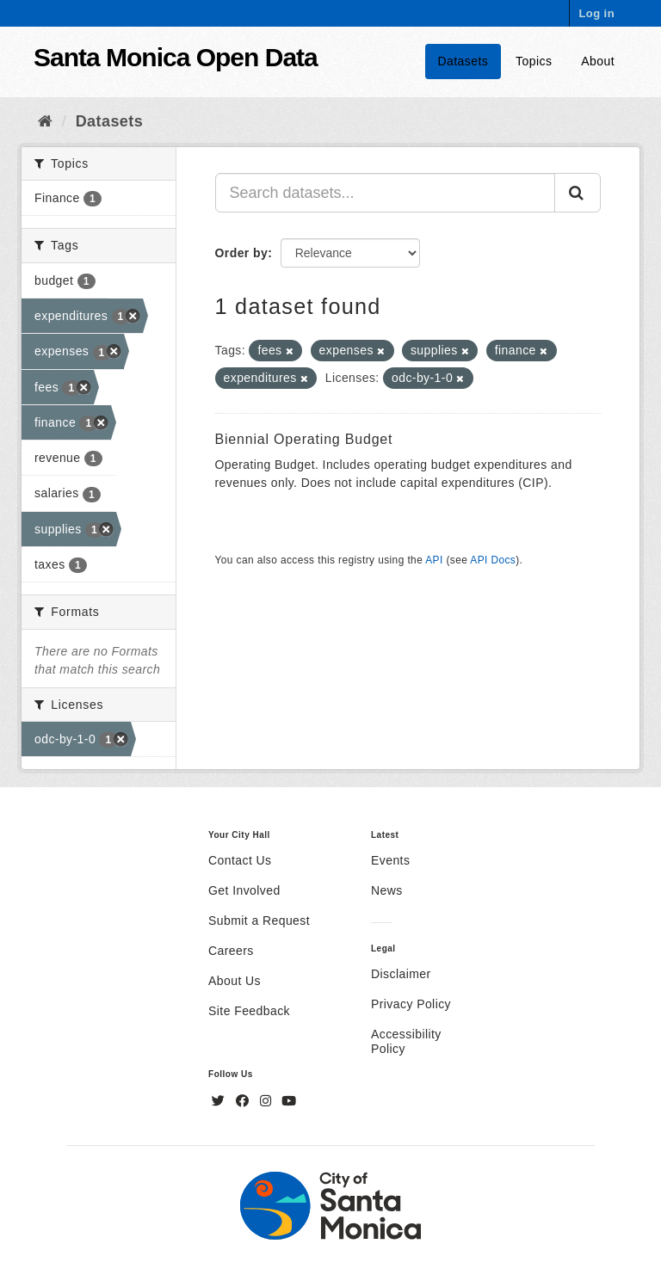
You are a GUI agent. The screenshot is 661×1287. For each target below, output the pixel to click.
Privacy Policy (411, 1004)
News (387, 890)
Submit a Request (259, 920)
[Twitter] (220, 1101)
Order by (242, 253)
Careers (231, 951)
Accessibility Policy (406, 1041)
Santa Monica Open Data (176, 57)
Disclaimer (401, 974)
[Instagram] (267, 1101)
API (433, 560)
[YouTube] (289, 1101)
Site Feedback (249, 1011)
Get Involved (244, 890)
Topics (534, 61)
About (598, 61)
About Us (234, 981)
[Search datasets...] (385, 192)
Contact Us (239, 860)
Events (390, 860)
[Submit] (577, 192)
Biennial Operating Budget (304, 439)
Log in (596, 13)
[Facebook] (244, 1101)
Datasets (463, 61)
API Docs (493, 560)
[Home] (45, 121)
